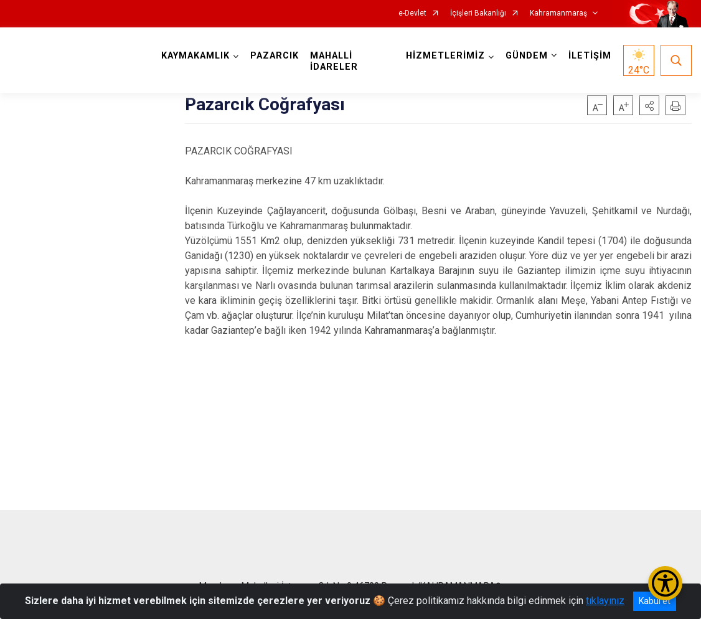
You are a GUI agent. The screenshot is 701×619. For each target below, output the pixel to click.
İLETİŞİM (589, 55)
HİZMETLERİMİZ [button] (445, 55)
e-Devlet (412, 13)
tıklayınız (605, 601)
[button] (649, 105)
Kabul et (654, 601)
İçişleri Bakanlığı (478, 13)
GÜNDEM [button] (527, 55)
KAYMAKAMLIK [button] (195, 55)
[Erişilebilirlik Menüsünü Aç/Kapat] (665, 583)
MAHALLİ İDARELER (334, 61)
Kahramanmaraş (558, 13)
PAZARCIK (274, 55)
